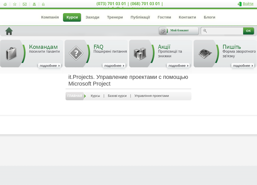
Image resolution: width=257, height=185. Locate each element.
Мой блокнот (179, 30)
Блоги (209, 17)
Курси (72, 17)
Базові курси (117, 96)
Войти (248, 3)
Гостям (164, 17)
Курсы (95, 96)
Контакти (187, 17)
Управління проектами (151, 96)
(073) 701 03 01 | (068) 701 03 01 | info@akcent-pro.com (130, 6)
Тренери (115, 17)
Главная (74, 96)
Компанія (50, 17)
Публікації (140, 17)
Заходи (92, 17)
